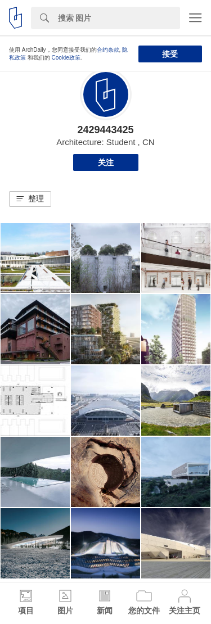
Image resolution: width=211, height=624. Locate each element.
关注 (106, 162)
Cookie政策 (66, 58)
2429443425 (105, 129)
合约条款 (108, 50)
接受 (170, 53)
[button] (30, 199)
